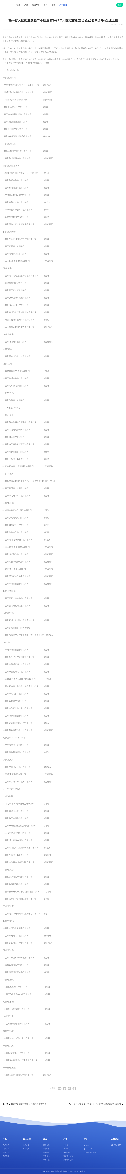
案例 (45, 5)
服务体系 (46, 1145)
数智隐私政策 (68, 1160)
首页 (18, 5)
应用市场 (6, 1152)
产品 (26, 5)
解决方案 (36, 5)
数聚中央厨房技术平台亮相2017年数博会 (28, 1104)
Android (88, 1149)
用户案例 (26, 1149)
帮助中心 (46, 1149)
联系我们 (66, 1152)
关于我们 (63, 5)
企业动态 (66, 1149)
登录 (120, 5)
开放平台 (6, 1149)
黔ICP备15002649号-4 (77, 1171)
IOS (86, 1145)
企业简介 (66, 1145)
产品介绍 (6, 1145)
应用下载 (6, 1156)
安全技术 (46, 1156)
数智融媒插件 (90, 1153)
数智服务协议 (68, 1156)
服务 (53, 5)
